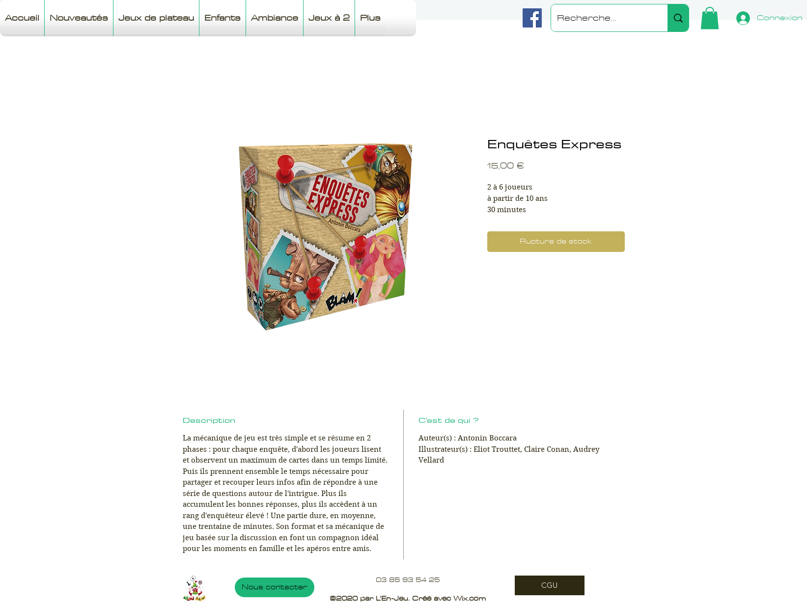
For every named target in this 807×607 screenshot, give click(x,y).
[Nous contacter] (274, 587)
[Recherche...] (602, 17)
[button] (709, 18)
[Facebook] (532, 18)
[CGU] (549, 585)
